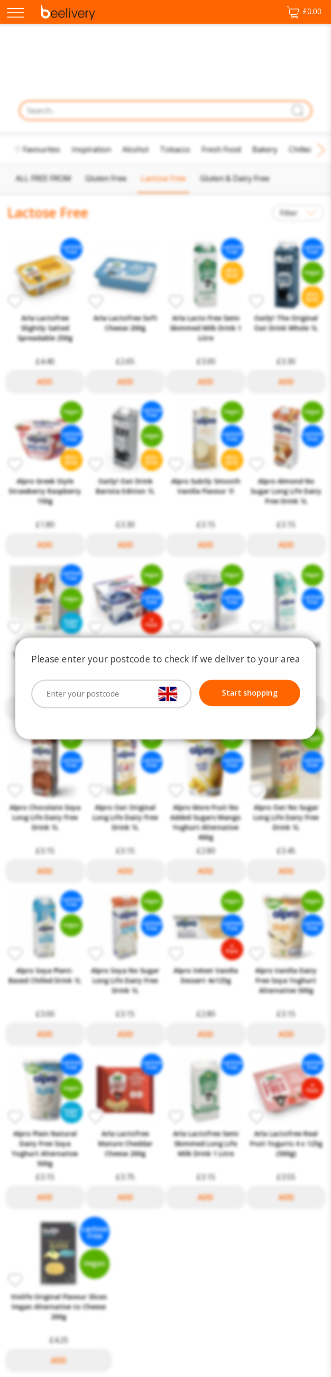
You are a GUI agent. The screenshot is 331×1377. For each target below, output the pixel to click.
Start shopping (249, 693)
